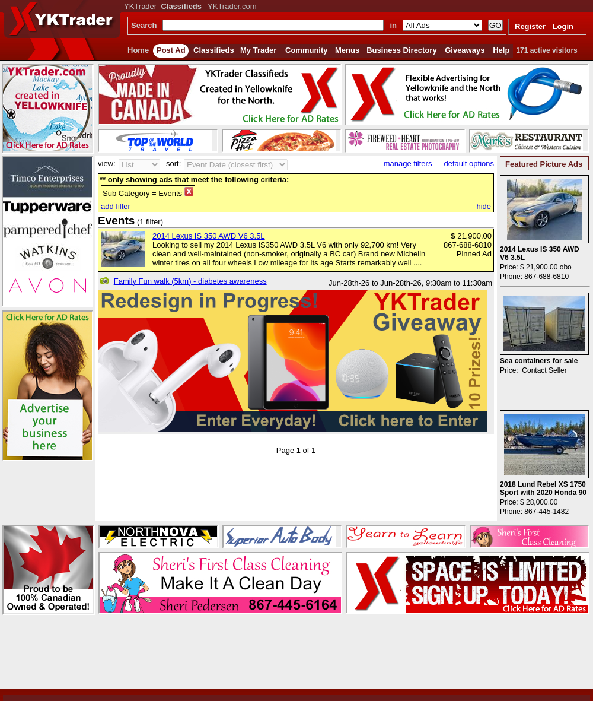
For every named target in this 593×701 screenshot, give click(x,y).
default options (469, 163)
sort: (173, 163)
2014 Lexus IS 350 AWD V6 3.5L (208, 235)
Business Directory (401, 50)
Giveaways (464, 50)
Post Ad (171, 50)
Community (306, 50)
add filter (115, 206)
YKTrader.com (232, 6)
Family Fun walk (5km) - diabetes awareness (190, 281)
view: (107, 163)
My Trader (258, 50)
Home (138, 50)
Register (530, 26)
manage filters (408, 163)
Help (501, 50)
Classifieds (213, 50)
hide (483, 206)
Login (563, 26)
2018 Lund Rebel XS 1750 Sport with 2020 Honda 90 (543, 488)
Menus (347, 50)
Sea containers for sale (539, 361)
